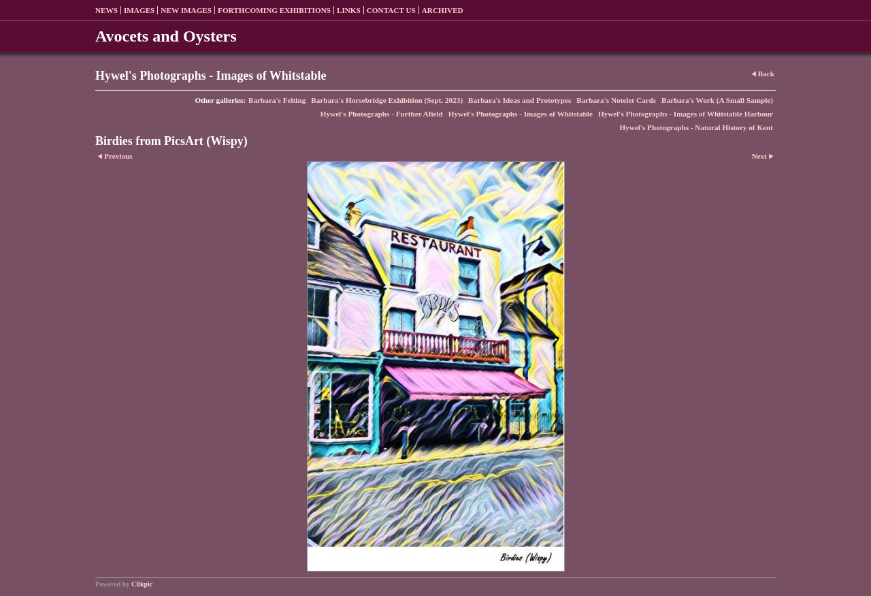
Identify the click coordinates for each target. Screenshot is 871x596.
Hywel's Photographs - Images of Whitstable (520, 114)
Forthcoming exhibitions (274, 10)
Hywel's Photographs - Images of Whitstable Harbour (685, 114)
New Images (186, 10)
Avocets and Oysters (166, 36)
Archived (442, 10)
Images (139, 10)
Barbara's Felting (277, 100)
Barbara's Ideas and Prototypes (519, 100)
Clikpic (141, 584)
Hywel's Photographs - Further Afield (382, 114)
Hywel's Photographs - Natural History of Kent (696, 127)
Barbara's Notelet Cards (616, 100)
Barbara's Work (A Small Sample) (717, 100)
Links (349, 10)
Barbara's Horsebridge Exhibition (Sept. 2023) (387, 100)
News (106, 10)
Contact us (391, 10)
